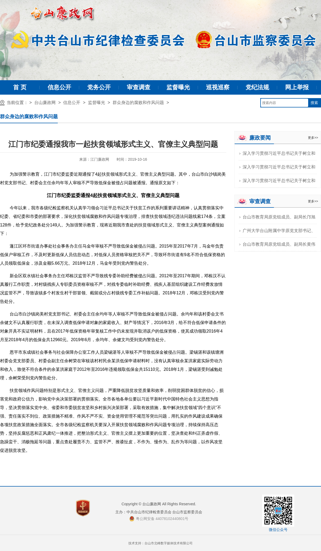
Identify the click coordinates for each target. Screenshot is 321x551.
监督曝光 (178, 87)
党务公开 (99, 87)
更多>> (313, 138)
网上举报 (297, 87)
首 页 (19, 87)
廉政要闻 (260, 138)
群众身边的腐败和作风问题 (138, 102)
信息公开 (59, 87)
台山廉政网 (45, 102)
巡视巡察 (218, 87)
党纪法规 (257, 87)
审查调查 (138, 87)
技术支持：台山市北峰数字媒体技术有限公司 (160, 543)
